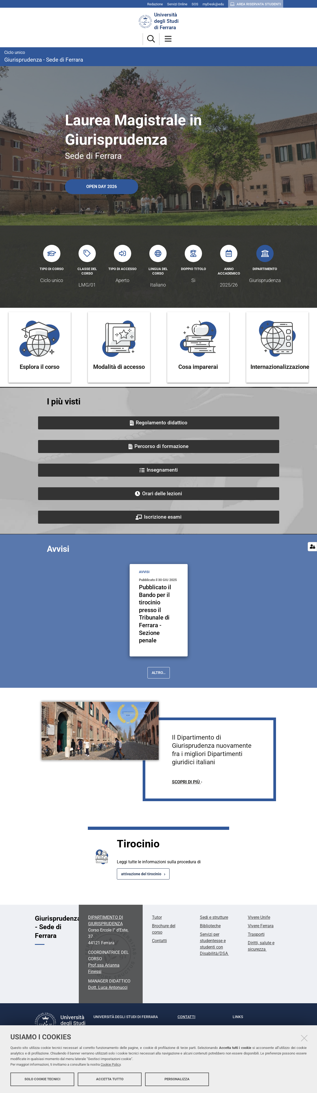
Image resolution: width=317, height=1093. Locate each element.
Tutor (157, 917)
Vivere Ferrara (261, 925)
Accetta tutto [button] (109, 1079)
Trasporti (256, 934)
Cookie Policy (111, 1064)
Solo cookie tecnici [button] (42, 1079)
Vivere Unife (259, 917)
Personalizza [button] (177, 1079)
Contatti (159, 940)
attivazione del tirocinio (141, 874)
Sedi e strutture (214, 917)
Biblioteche (210, 925)
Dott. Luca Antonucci (107, 987)
